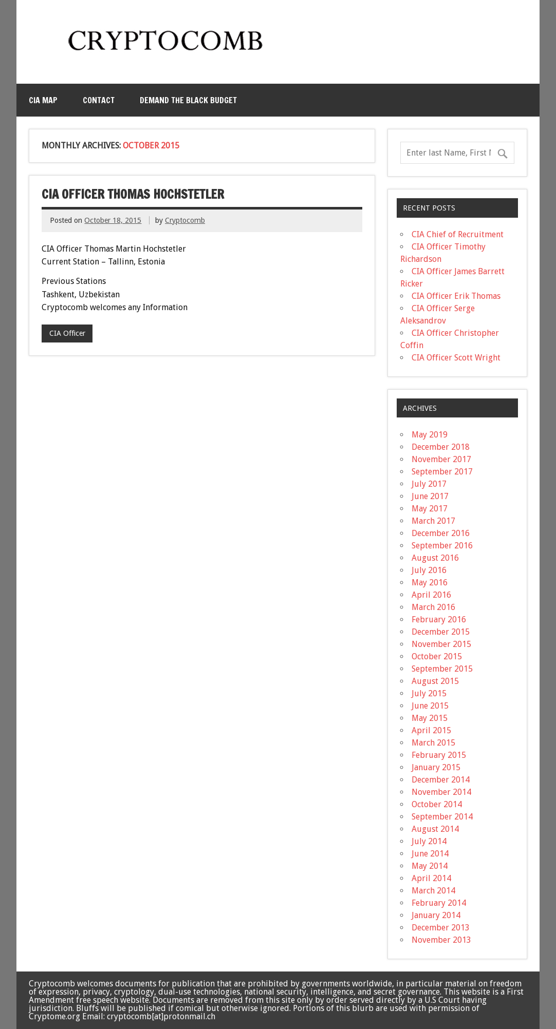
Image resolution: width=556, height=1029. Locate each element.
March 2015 (433, 743)
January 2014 (436, 915)
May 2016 (430, 582)
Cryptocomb (185, 220)
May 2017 (430, 508)
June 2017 (430, 496)
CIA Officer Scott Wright (456, 358)
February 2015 (439, 755)
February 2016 (439, 619)
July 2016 (429, 570)
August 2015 (435, 681)
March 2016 (433, 607)
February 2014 (439, 903)
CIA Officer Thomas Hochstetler (133, 194)
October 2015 (437, 656)
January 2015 (436, 767)
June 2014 (430, 854)
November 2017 (441, 459)
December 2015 (441, 632)
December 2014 (441, 780)
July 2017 (429, 484)
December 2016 (441, 533)
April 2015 (431, 730)
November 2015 (441, 644)
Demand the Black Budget (188, 100)
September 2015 (442, 669)
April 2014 (431, 878)
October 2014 (437, 804)
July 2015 (429, 693)
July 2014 (429, 841)
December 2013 (441, 927)
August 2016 (435, 558)
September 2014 (442, 817)
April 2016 (431, 595)
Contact (99, 100)
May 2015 (430, 718)
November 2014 (441, 792)
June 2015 (430, 706)
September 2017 (442, 472)
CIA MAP (43, 100)
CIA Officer (67, 333)
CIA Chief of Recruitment (458, 234)
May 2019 (430, 435)
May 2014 (430, 866)
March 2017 (433, 521)
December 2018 (441, 447)
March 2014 (433, 890)
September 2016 (442, 545)
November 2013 (441, 940)
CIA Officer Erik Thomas (456, 296)
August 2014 (435, 829)
